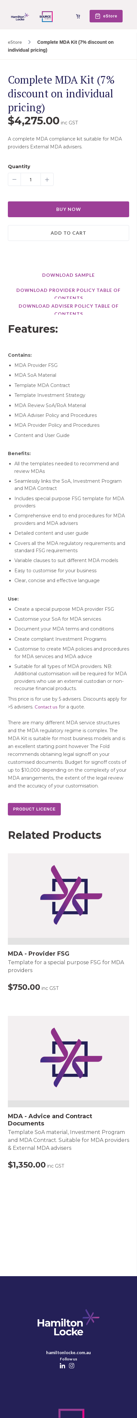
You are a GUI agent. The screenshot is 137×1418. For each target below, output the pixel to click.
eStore (15, 42)
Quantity (19, 166)
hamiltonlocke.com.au (68, 1352)
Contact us (46, 706)
